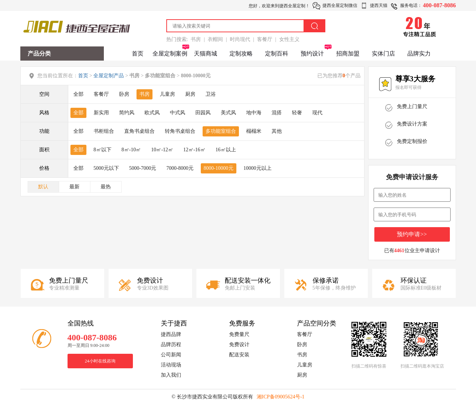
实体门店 (383, 53)
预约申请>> (412, 234)
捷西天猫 (378, 5)
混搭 (277, 112)
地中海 (253, 112)
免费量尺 (239, 334)
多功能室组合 (221, 131)
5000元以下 (106, 168)
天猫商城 (205, 53)
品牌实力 (419, 53)
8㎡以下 (102, 149)
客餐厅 (264, 39)
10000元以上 (258, 168)
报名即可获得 (408, 87)
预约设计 (312, 53)
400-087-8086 (439, 5)
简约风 (126, 112)
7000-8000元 (180, 168)
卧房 (124, 94)
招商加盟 (347, 53)
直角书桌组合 (139, 131)
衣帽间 (215, 39)
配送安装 (239, 354)
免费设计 (239, 344)
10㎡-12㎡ (162, 149)
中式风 (177, 112)
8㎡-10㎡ (131, 149)
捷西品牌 (171, 334)
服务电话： (411, 5)
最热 (106, 186)
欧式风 (152, 112)
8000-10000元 (218, 168)
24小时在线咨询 (100, 361)
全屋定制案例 (169, 53)
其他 (277, 131)
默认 (43, 186)
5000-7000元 (142, 168)
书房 (196, 39)
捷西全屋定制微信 (339, 5)
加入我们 (171, 375)
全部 (78, 94)
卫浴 (211, 94)
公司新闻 (171, 354)
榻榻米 (253, 131)
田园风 (203, 112)
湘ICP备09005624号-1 (280, 396)
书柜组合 (104, 131)
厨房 (190, 94)
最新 (74, 186)
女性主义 (289, 39)
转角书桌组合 (180, 131)
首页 (137, 53)
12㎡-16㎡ (194, 149)
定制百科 (276, 53)
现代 (317, 112)
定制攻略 (241, 53)
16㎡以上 (226, 149)
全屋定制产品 (108, 75)
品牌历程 (171, 344)
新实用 (101, 112)
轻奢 (297, 112)
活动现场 (171, 365)
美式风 (228, 112)
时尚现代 (240, 39)
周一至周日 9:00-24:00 (89, 345)
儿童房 (167, 94)
